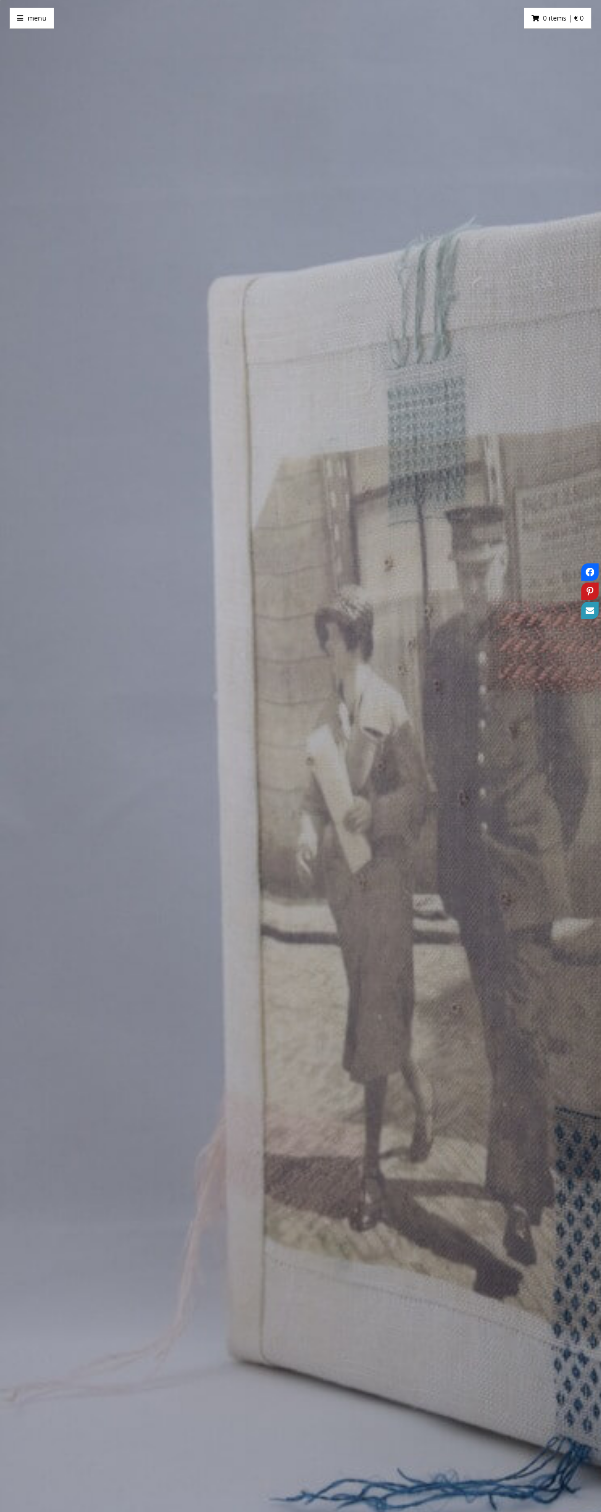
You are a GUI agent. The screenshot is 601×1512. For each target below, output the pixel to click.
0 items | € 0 (563, 18)
